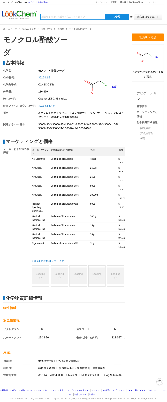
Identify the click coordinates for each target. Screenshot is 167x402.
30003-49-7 (84, 124)
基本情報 (142, 106)
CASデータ (153, 390)
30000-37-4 (59, 124)
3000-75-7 (85, 128)
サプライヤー (119, 390)
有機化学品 (46, 29)
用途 (142, 138)
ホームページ (101, 2)
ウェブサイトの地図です (77, 390)
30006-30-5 (45, 128)
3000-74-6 (58, 128)
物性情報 (145, 128)
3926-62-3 (44, 77)
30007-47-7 (71, 128)
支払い (14, 390)
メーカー (95, 390)
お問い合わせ (26, 390)
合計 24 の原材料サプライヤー (49, 261)
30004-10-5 (111, 124)
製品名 (92, 394)
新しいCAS (140, 390)
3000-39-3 (98, 124)
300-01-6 (72, 124)
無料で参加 (43, 2)
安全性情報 (146, 133)
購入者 (123, 2)
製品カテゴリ (80, 394)
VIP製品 (106, 390)
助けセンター (50, 390)
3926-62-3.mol (46, 105)
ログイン (32, 2)
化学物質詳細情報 (147, 122)
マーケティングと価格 (147, 114)
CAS (130, 390)
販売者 (114, 2)
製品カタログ (29, 29)
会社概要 (4, 390)
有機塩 (61, 29)
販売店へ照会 (148, 37)
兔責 (62, 390)
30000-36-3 (45, 124)
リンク (38, 390)
